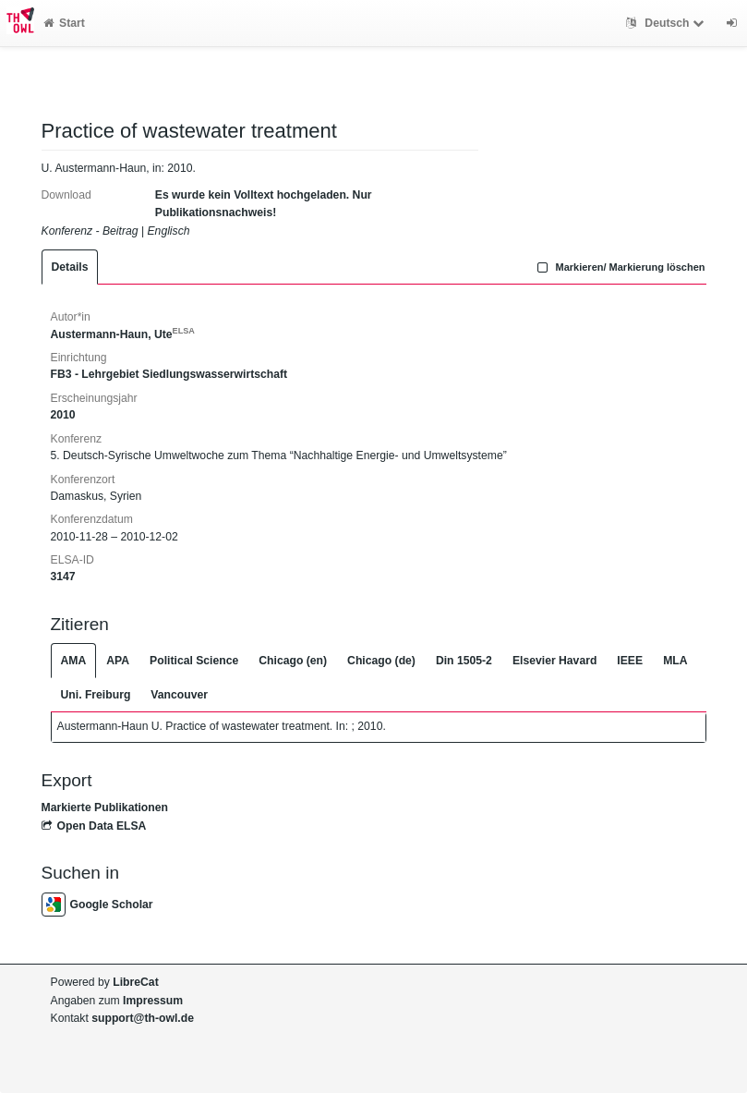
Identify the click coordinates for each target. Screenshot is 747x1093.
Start (64, 23)
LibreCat (135, 982)
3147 (63, 576)
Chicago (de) (381, 660)
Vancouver (179, 694)
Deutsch (667, 23)
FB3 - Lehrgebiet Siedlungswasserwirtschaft (169, 374)
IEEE (630, 660)
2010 (63, 414)
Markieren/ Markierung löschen (619, 267)
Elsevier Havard (554, 660)
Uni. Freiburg (96, 694)
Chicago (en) (293, 660)
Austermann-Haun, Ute (123, 334)
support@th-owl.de (142, 1018)
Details (70, 267)
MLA (675, 660)
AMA (74, 660)
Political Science (194, 660)
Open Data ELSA (94, 826)
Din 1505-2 (464, 660)
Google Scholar (97, 904)
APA (117, 660)
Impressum (153, 1000)
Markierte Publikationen (105, 807)
